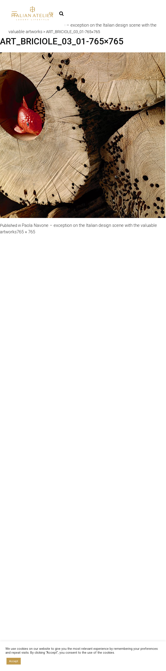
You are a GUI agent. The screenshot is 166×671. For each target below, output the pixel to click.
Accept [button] (13, 661)
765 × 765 (26, 232)
